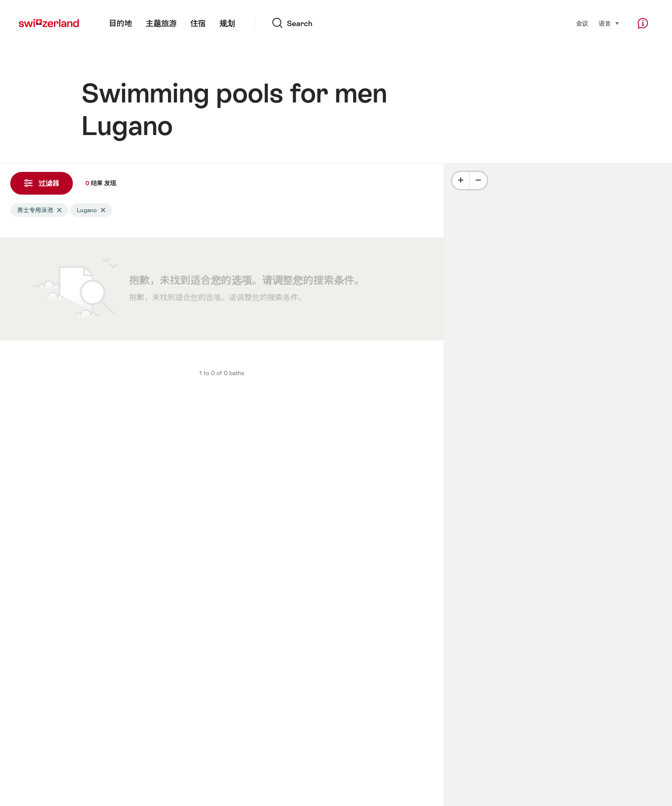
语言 (609, 23)
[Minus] (478, 180)
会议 (582, 23)
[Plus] (460, 180)
